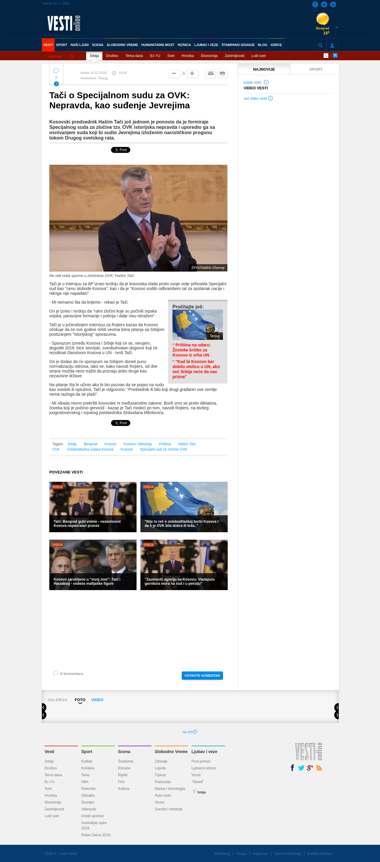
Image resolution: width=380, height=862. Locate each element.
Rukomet (88, 789)
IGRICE (276, 45)
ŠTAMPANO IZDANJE (237, 45)
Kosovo (110, 444)
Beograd (90, 444)
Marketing (222, 854)
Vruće (196, 775)
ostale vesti (256, 83)
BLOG (262, 45)
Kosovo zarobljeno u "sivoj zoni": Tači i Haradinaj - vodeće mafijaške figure (87, 581)
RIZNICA (184, 45)
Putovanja (162, 782)
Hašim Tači (186, 444)
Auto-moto (163, 795)
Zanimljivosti (234, 56)
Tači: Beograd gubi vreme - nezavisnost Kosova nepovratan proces (87, 523)
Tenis (85, 775)
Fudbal (86, 761)
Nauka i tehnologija (170, 789)
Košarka (87, 768)
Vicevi (159, 802)
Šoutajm (87, 802)
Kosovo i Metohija (138, 444)
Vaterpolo (88, 809)
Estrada (124, 768)
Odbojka (88, 795)
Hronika (188, 56)
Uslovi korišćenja (287, 854)
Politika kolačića (319, 854)
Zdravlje (161, 761)
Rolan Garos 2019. (96, 835)
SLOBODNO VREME (122, 45)
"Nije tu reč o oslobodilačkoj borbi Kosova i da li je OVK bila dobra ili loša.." (181, 523)
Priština (165, 444)
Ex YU (155, 56)
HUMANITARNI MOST (158, 45)
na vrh (190, 732)
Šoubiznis (126, 761)
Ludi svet (258, 56)
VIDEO (97, 700)
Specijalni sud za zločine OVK (163, 449)
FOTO (80, 700)
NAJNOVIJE (264, 69)
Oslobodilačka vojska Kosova (90, 449)
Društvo (112, 56)
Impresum (260, 854)
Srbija (94, 56)
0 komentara (67, 674)
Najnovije (61, 57)
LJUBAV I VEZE (206, 45)
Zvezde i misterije (168, 809)
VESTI (48, 45)
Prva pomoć (200, 761)
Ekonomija (209, 56)
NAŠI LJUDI (80, 45)
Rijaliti (123, 775)
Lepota (160, 768)
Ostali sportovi (92, 816)
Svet (171, 56)
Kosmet (127, 449)
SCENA (98, 45)
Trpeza (160, 775)
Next (336, 708)
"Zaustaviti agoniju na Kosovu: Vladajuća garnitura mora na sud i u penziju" (180, 581)
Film (121, 782)
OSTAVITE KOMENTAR (202, 675)
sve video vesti (258, 99)
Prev (46, 708)
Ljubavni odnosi (203, 768)
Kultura (123, 789)
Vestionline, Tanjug (94, 78)
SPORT (61, 45)
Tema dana (134, 56)
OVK (56, 449)
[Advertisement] (138, 630)
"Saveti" (197, 782)
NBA (85, 782)
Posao (241, 854)
